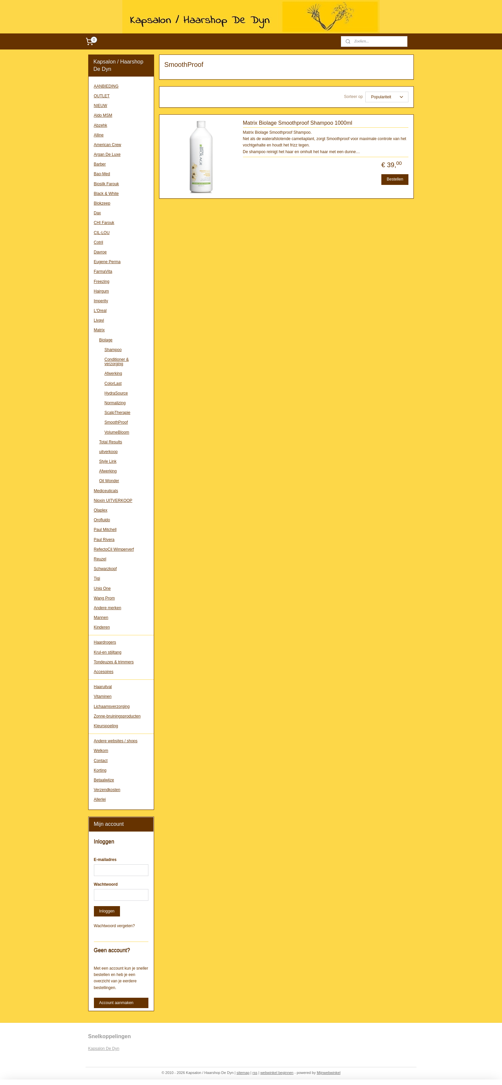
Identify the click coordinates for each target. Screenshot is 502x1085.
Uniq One (102, 588)
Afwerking (113, 373)
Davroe (100, 252)
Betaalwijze (104, 780)
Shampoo (113, 349)
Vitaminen (103, 696)
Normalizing (115, 403)
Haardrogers (105, 642)
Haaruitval (103, 686)
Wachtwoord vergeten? (114, 926)
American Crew (107, 144)
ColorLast (113, 383)
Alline (99, 135)
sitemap (243, 1073)
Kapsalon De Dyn (103, 1048)
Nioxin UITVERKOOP (113, 500)
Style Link (108, 461)
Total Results (110, 442)
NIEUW (100, 105)
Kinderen (102, 627)
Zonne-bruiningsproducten (117, 716)
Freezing (102, 281)
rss (254, 1073)
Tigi (97, 578)
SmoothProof (116, 422)
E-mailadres (105, 859)
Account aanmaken (116, 1002)
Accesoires (104, 671)
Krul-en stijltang (108, 652)
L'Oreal (100, 310)
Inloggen (107, 911)
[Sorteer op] (387, 97)
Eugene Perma (107, 261)
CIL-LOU (102, 232)
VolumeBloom (117, 432)
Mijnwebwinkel (329, 1073)
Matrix (99, 330)
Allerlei (100, 799)
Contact (101, 760)
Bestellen (395, 179)
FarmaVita (103, 271)
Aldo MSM (103, 115)
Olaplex (101, 510)
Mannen (101, 617)
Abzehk (100, 125)
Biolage (106, 340)
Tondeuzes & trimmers (114, 662)
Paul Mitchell (105, 529)
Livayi (99, 320)
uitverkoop (108, 451)
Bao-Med (102, 174)
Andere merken (107, 608)
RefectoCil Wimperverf (114, 549)
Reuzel (100, 559)
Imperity (101, 301)
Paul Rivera (104, 539)
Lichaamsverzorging (112, 706)
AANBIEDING (106, 86)
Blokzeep (102, 203)
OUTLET (102, 96)
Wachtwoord (106, 884)
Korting (100, 770)
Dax (97, 213)
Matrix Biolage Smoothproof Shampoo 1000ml (297, 123)
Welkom (101, 750)
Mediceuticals (106, 491)
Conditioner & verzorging (117, 361)
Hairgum (101, 291)
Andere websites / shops (116, 741)
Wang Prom (104, 598)
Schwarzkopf (105, 568)
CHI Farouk (104, 222)
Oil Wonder (109, 480)
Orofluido (102, 520)
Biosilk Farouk (106, 184)
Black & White (106, 193)
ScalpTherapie (117, 412)
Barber (100, 164)
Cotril (98, 242)
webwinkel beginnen (276, 1073)
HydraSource (116, 393)
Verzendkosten (107, 789)
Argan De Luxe (107, 154)
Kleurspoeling (106, 726)
